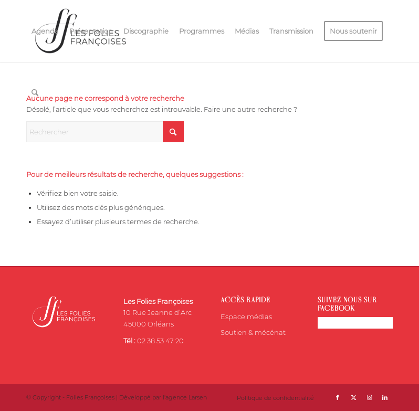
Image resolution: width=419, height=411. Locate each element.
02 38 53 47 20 (160, 340)
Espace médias (246, 316)
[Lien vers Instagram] (369, 397)
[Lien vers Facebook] (337, 397)
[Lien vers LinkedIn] (385, 397)
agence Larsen (186, 397)
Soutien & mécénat (253, 332)
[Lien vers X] (353, 397)
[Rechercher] (35, 93)
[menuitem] (45, 31)
